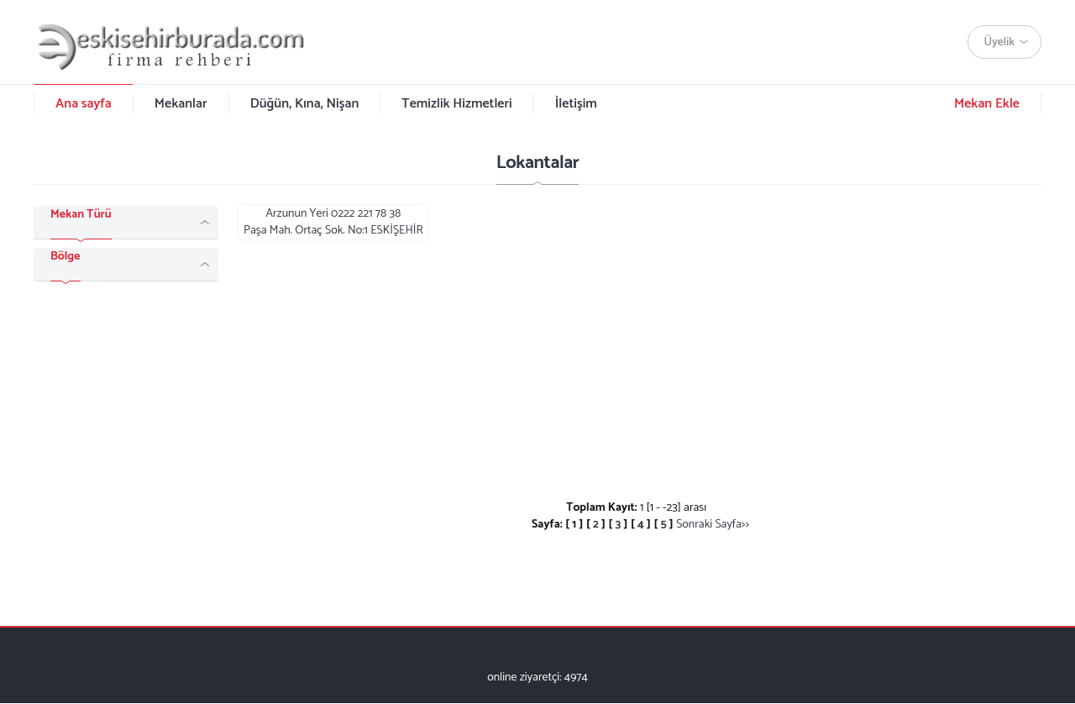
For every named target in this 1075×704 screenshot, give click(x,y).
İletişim (576, 103)
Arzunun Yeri (333, 222)
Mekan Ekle (987, 103)
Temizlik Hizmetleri (456, 103)
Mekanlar (181, 103)
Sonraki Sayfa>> (712, 524)
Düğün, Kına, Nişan (304, 103)
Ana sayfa (83, 103)
